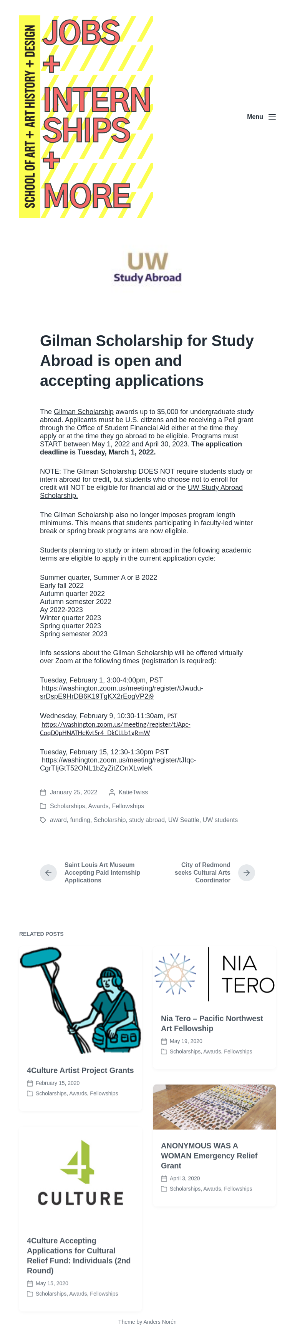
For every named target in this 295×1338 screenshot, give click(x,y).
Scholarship (110, 820)
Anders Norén (159, 1322)
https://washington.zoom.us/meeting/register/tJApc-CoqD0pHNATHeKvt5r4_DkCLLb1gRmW (115, 728)
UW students (220, 820)
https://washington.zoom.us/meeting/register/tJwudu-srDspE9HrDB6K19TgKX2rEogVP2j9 (121, 692)
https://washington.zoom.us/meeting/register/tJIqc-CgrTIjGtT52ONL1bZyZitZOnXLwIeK (118, 764)
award (58, 820)
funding (80, 820)
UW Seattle (183, 820)
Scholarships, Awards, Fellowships (97, 806)
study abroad (147, 820)
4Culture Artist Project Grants (80, 1097)
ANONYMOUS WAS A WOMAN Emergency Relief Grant (209, 1183)
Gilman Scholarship (84, 412)
